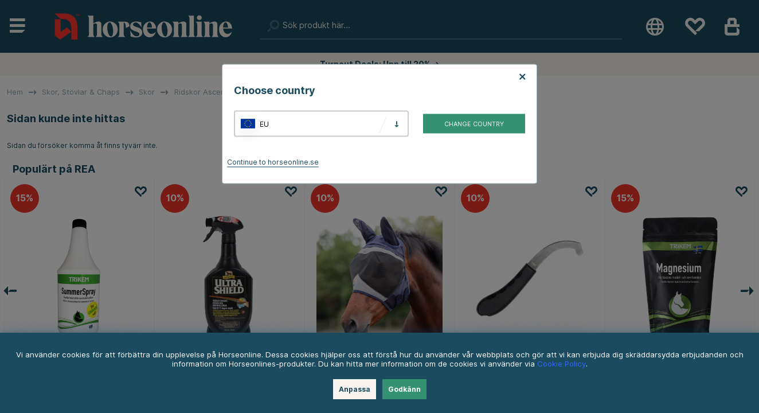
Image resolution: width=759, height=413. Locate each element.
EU (264, 123)
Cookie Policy (561, 363)
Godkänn (404, 389)
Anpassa (354, 389)
